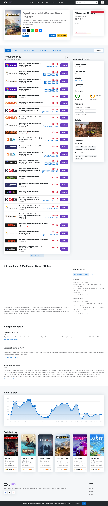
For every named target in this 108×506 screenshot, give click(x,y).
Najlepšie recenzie (28, 50)
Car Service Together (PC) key (10, 458)
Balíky (47, 2)
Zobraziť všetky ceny (37, 256)
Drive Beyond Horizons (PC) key (79, 458)
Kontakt (91, 494)
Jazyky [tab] (93, 274)
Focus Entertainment (81, 87)
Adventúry (79, 107)
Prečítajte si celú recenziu (11, 339)
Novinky (91, 489)
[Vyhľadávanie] (87, 2)
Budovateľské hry (81, 114)
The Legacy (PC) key (45, 458)
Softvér (40, 2)
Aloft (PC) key (95, 458)
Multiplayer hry (90, 111)
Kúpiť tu (64, 65)
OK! (84, 503)
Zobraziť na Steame (62, 35)
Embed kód (52, 35)
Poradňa (60, 2)
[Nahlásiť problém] (89, 32)
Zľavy (53, 2)
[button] (102, 2)
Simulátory (88, 107)
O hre (16, 50)
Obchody (92, 491)
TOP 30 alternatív (57, 50)
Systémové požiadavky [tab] (81, 274)
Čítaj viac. (77, 503)
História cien (43, 50)
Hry (31, 2)
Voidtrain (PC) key (27, 458)
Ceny (8, 50)
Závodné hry (79, 111)
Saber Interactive (80, 80)
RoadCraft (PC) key (62, 458)
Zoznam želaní (81, 32)
